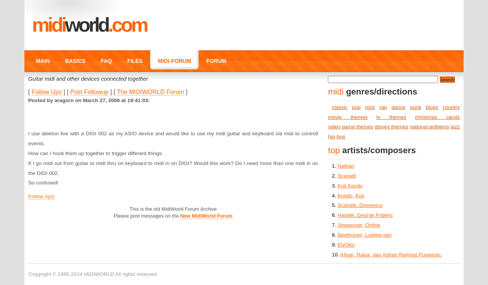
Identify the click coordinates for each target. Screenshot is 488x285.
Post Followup (89, 92)
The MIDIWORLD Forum (150, 92)
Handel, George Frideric (365, 215)
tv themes (391, 117)
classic (339, 107)
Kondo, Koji (351, 196)
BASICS (75, 61)
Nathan (346, 166)
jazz (455, 127)
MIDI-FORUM (174, 61)
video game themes (350, 127)
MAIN (43, 61)
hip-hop (336, 136)
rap (383, 107)
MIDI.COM (89, 25)
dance (399, 107)
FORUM (216, 61)
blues (432, 107)
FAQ (106, 61)
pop (356, 107)
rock (370, 107)
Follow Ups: (41, 196)
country (451, 107)
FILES (135, 61)
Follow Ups (47, 92)
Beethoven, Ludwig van (365, 235)
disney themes (391, 127)
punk (415, 107)
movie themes (348, 117)
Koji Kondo (350, 186)
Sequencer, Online (359, 225)
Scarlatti (347, 176)
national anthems (429, 127)
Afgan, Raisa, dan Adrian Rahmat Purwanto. (391, 255)
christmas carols (437, 117)
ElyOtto (346, 245)
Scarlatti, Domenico (360, 205)
